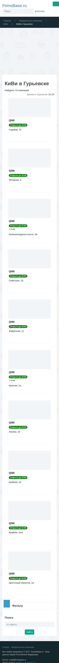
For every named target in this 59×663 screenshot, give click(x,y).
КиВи (5, 24)
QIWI (11, 120)
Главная (7, 21)
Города (5, 647)
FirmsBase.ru (14, 5)
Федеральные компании (30, 21)
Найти (29, 632)
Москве (41, 11)
